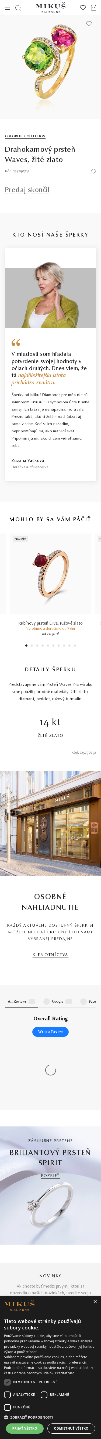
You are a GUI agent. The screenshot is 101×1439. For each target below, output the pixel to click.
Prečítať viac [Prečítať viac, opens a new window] (64, 1373)
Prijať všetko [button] (24, 1428)
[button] (50, 1417)
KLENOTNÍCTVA (51, 955)
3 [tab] (37, 646)
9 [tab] (69, 646)
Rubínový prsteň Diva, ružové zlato (51, 623)
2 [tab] (32, 646)
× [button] (95, 1302)
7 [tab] (59, 646)
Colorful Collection (25, 136)
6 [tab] (53, 646)
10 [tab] (75, 646)
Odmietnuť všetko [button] (71, 1428)
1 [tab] (26, 646)
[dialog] (50, 1367)
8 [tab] (64, 646)
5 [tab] (48, 646)
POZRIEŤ (50, 1075)
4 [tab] (42, 646)
